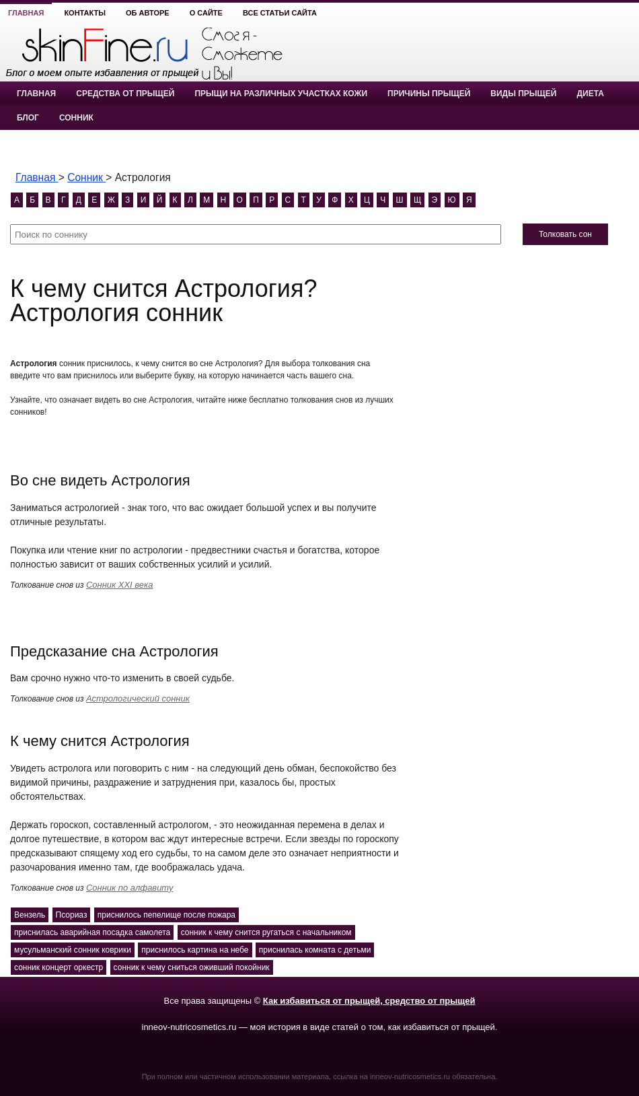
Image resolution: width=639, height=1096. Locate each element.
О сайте (206, 13)
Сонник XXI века (119, 585)
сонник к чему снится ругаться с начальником (266, 932)
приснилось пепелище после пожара (166, 915)
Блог (28, 118)
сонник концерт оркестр (58, 967)
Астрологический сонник (138, 698)
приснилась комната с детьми (315, 950)
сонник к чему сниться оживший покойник (192, 967)
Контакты (85, 13)
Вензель (29, 915)
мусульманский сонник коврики (72, 950)
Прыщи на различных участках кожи (280, 93)
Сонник (76, 118)
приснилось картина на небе (194, 950)
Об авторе (148, 13)
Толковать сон (565, 234)
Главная (26, 13)
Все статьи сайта (280, 13)
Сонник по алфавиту (130, 888)
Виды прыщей (523, 93)
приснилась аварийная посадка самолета (92, 932)
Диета (589, 93)
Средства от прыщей (125, 93)
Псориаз (71, 915)
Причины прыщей (428, 93)
